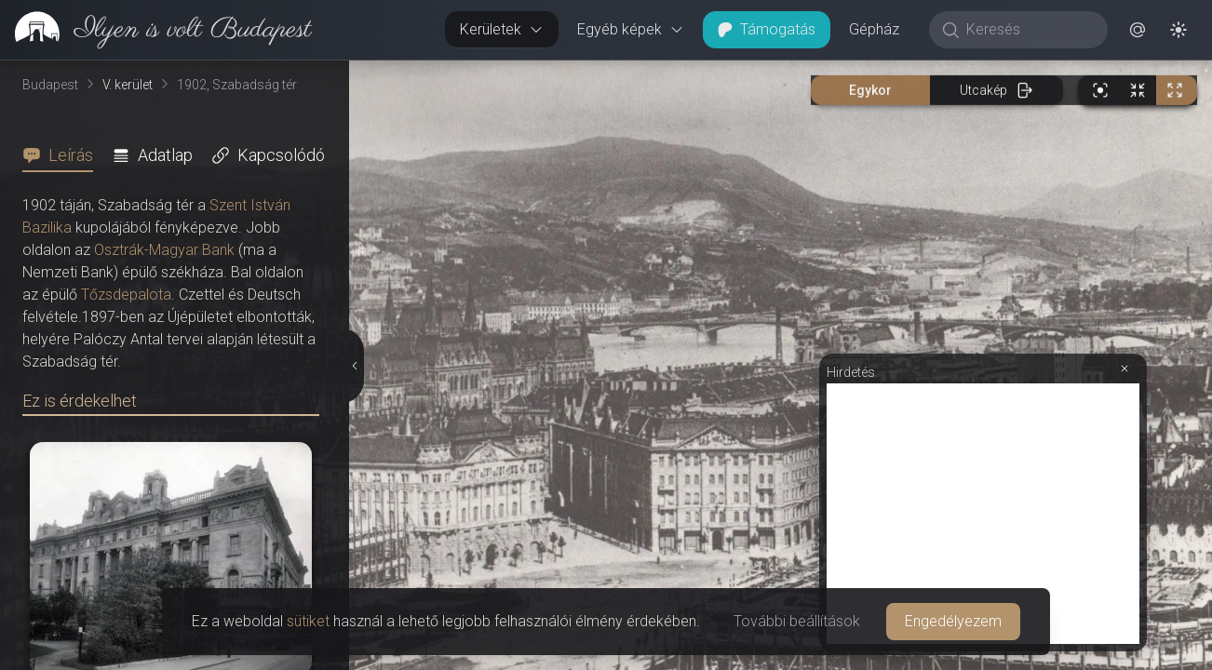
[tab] (63, 155)
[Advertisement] (983, 513)
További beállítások (797, 621)
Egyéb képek (630, 29)
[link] (156, 29)
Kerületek (502, 29)
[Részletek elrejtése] (355, 365)
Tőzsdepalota (126, 294)
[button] (1137, 29)
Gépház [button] (874, 29)
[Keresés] (1028, 30)
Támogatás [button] (766, 29)
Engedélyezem (953, 621)
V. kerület (127, 84)
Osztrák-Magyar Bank (164, 250)
